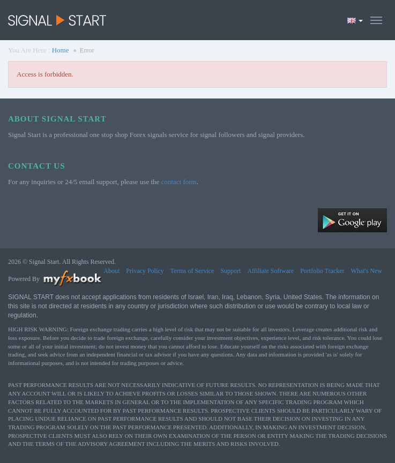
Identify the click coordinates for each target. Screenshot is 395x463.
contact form (179, 182)
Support (230, 271)
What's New (366, 271)
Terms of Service (192, 271)
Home (60, 50)
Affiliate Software (270, 271)
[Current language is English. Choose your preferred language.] (355, 20)
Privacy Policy (144, 271)
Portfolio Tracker (322, 271)
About (111, 271)
